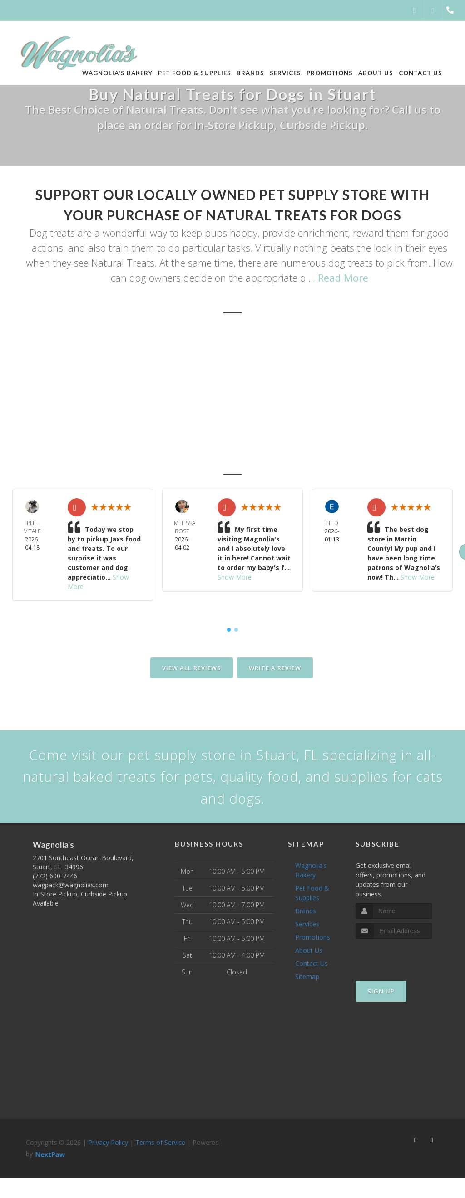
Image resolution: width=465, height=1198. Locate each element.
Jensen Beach (245, 453)
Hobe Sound (176, 453)
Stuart (182, 423)
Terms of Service (160, 1142)
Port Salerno (315, 453)
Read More (343, 277)
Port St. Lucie (107, 453)
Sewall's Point (306, 423)
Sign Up (381, 991)
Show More (235, 577)
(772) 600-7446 (55, 876)
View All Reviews (191, 668)
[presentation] (404, 955)
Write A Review (275, 668)
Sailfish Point (380, 423)
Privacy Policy (108, 1142)
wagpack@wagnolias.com (71, 885)
